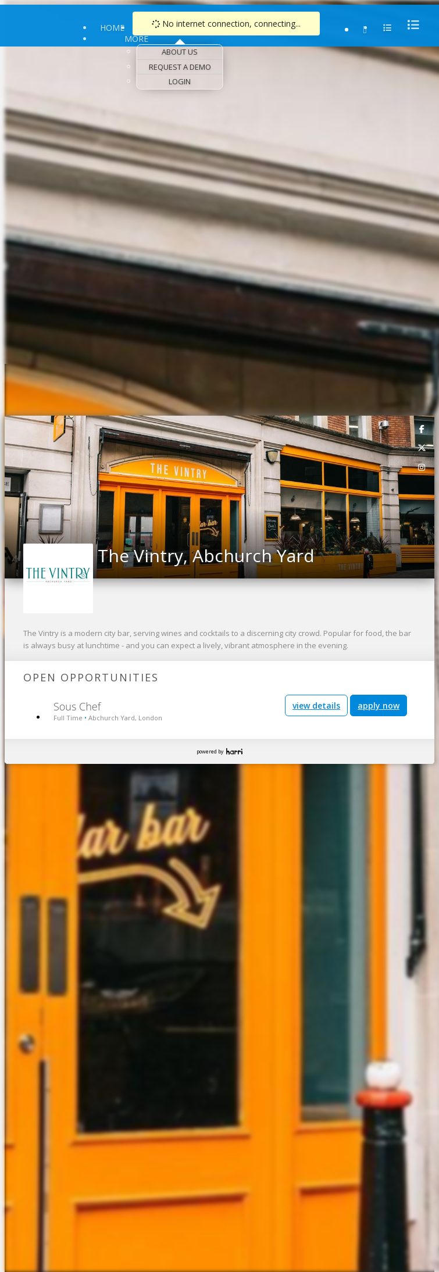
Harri (234, 751)
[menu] (410, 25)
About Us (180, 52)
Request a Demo (180, 67)
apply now (378, 705)
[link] (422, 428)
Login (180, 81)
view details (316, 705)
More (136, 38)
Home (112, 27)
